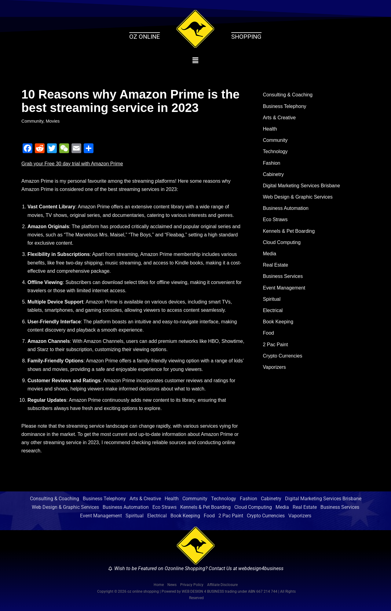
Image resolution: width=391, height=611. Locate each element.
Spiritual (272, 299)
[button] (195, 60)
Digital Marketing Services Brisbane (301, 185)
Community (32, 121)
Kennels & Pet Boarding (289, 231)
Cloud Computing (282, 242)
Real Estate (275, 265)
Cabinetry (273, 174)
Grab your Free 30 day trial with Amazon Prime (72, 163)
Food (268, 333)
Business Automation (286, 208)
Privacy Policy (191, 585)
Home (159, 585)
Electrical (273, 310)
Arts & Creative (279, 117)
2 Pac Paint (275, 344)
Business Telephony (284, 106)
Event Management (284, 287)
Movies (53, 121)
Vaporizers (274, 367)
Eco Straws (275, 219)
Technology (275, 151)
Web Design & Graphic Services (298, 196)
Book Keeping (278, 321)
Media (269, 253)
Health (270, 128)
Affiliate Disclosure (222, 585)
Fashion (271, 163)
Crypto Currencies (282, 355)
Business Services (283, 276)
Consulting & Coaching (288, 94)
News (172, 585)
